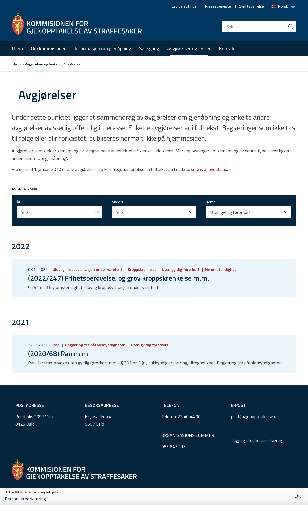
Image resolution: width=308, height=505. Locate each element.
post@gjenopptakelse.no (255, 416)
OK (298, 496)
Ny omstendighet (220, 269)
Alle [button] (24, 212)
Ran (56, 345)
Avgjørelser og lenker (189, 48)
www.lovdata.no (211, 169)
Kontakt (227, 48)
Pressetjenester (218, 6)
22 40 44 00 (189, 416)
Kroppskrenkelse (142, 269)
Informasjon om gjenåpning (103, 48)
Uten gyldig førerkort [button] (230, 212)
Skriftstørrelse (251, 6)
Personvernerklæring (25, 498)
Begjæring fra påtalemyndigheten (95, 345)
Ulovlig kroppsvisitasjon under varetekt (87, 269)
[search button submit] (290, 26)
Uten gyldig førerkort (181, 269)
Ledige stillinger (185, 6)
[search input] (258, 26)
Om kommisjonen (49, 48)
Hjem (17, 48)
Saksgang (149, 48)
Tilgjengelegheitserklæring (257, 440)
